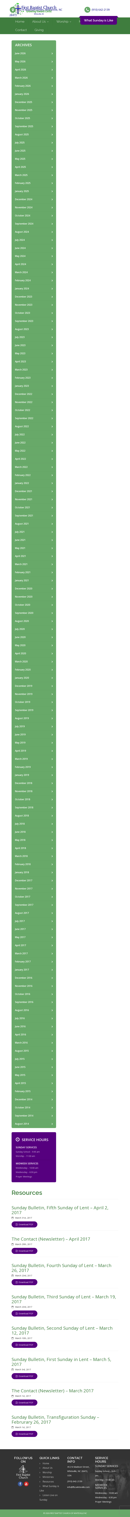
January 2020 (22, 677)
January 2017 (22, 969)
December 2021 (23, 491)
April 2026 (20, 69)
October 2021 (22, 507)
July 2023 (20, 337)
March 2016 (21, 1042)
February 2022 (23, 475)
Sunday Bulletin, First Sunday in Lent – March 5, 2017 (61, 1361)
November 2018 (23, 791)
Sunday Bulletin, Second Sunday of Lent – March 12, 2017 (62, 1330)
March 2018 (21, 856)
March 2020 (21, 661)
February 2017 (23, 961)
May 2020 (20, 645)
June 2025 (20, 150)
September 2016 (24, 1002)
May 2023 (20, 353)
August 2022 (22, 426)
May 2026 (20, 61)
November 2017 (23, 888)
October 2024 (22, 215)
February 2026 (23, 85)
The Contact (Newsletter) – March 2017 (53, 1391)
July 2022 (20, 434)
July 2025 (20, 142)
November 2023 (23, 304)
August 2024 (22, 231)
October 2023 (22, 313)
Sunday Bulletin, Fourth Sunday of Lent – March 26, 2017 (61, 1267)
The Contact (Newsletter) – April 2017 (51, 1239)
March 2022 (21, 467)
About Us (39, 21)
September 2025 (24, 126)
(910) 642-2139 (101, 9)
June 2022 (20, 442)
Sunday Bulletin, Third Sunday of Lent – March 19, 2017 (64, 1299)
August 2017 (22, 913)
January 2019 (22, 775)
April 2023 (20, 361)
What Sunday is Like (98, 20)
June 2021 (20, 540)
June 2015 (20, 1067)
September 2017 (24, 904)
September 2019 (24, 710)
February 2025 (23, 183)
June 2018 (20, 831)
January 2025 (22, 191)
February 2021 (23, 572)
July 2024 (20, 240)
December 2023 (23, 296)
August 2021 (22, 523)
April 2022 (20, 458)
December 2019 (23, 686)
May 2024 (20, 256)
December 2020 (23, 588)
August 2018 (22, 815)
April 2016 (20, 1034)
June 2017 (20, 929)
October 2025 (22, 118)
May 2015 (20, 1075)
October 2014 (22, 1107)
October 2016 (22, 994)
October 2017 (22, 896)
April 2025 (20, 167)
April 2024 (20, 264)
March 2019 (21, 758)
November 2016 (23, 986)
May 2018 (20, 840)
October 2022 (22, 410)
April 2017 (20, 945)
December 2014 (23, 1099)
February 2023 (23, 377)
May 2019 (20, 742)
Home (19, 21)
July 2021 (20, 531)
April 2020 (20, 653)
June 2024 (20, 248)
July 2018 (20, 823)
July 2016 (20, 1018)
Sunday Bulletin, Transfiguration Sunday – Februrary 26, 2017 (55, 1419)
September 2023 (24, 321)
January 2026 (22, 94)
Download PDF (24, 1224)
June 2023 (20, 345)
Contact (21, 30)
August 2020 (22, 621)
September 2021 (24, 515)
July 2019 (20, 726)
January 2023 (22, 385)
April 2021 (20, 556)
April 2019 (20, 750)
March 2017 (21, 953)
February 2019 (23, 767)
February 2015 (23, 1091)
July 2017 (20, 921)
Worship (62, 21)
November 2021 (23, 499)
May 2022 (20, 450)
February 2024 (23, 280)
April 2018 (20, 848)
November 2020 (23, 596)
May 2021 (20, 548)
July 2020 (20, 629)
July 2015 (20, 1059)
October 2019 (22, 702)
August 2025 (22, 134)
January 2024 (22, 288)
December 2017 (23, 880)
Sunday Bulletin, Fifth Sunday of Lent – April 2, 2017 (60, 1210)
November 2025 (23, 110)
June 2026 (20, 53)
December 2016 (23, 977)
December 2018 (23, 783)
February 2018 (23, 864)
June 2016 (20, 1026)
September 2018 (24, 807)
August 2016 (22, 1010)
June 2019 (20, 734)
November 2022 (23, 402)
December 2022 (23, 394)
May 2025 (20, 158)
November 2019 (23, 694)
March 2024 (21, 272)
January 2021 (22, 580)
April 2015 (20, 1083)
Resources (48, 1481)
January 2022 (22, 483)
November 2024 (23, 207)
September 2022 (24, 418)
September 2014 (24, 1115)
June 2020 (20, 637)
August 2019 (22, 718)
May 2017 (20, 937)
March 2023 (21, 369)
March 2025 (21, 175)
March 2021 (21, 564)
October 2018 (22, 799)
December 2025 (23, 102)
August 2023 (22, 329)
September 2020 (24, 613)
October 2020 (22, 604)
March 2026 (21, 77)
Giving (39, 30)
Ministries (48, 1477)
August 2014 (22, 1123)
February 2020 (23, 669)
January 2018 (22, 872)
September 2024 (24, 223)
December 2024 (23, 199)
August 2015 (22, 1050)
